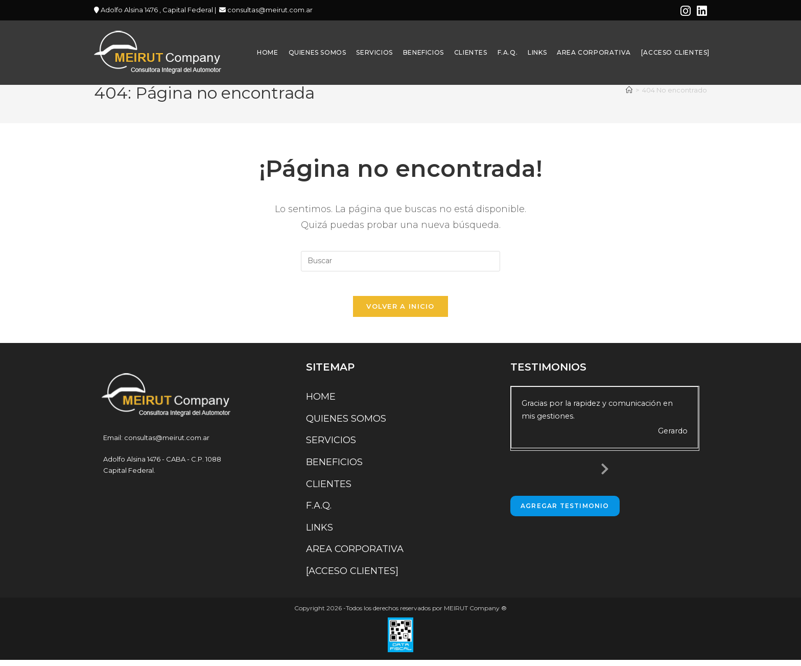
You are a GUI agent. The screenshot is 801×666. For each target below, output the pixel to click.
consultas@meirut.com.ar (269, 10)
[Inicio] (629, 90)
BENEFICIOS (334, 468)
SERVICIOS (331, 446)
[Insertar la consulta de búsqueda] (400, 261)
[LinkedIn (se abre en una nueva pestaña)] (700, 11)
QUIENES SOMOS (346, 424)
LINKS (319, 533)
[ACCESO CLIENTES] (352, 577)
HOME (321, 403)
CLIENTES (328, 490)
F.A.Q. (319, 512)
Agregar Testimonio (565, 512)
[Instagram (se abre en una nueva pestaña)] (685, 11)
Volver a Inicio (400, 313)
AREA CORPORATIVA (355, 555)
